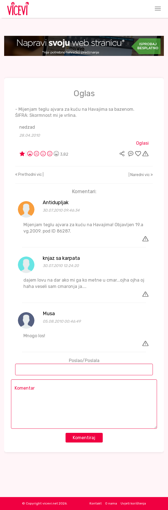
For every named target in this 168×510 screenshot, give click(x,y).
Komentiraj (84, 437)
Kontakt (96, 503)
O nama (111, 503)
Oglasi (142, 143)
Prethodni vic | (29, 174)
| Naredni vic (141, 174)
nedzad (27, 127)
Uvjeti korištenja (133, 503)
